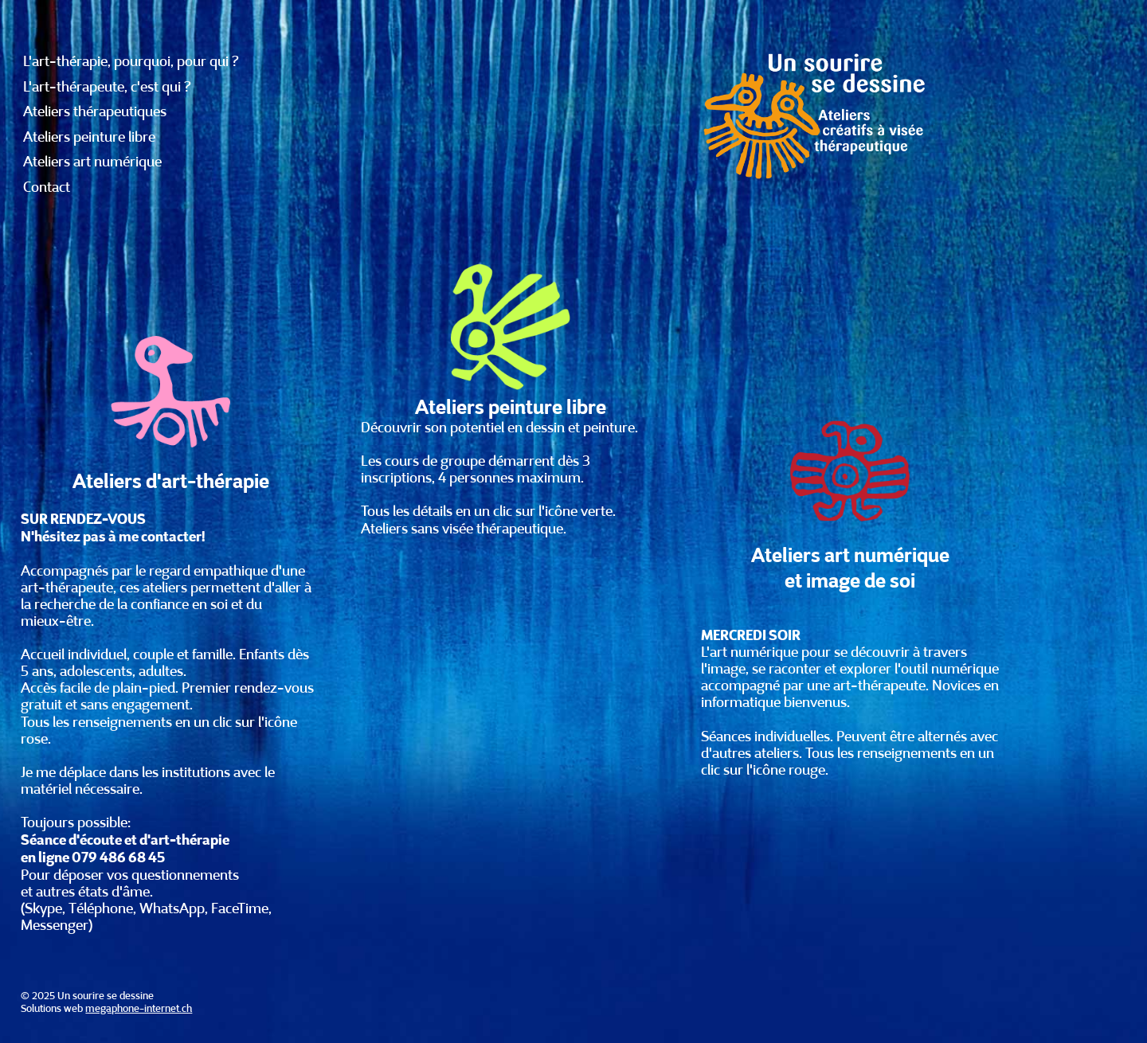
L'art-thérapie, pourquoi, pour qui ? (131, 61)
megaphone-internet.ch (138, 1008)
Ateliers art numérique (92, 161)
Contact (46, 187)
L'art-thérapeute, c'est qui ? (107, 87)
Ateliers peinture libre (89, 137)
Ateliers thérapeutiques (94, 111)
